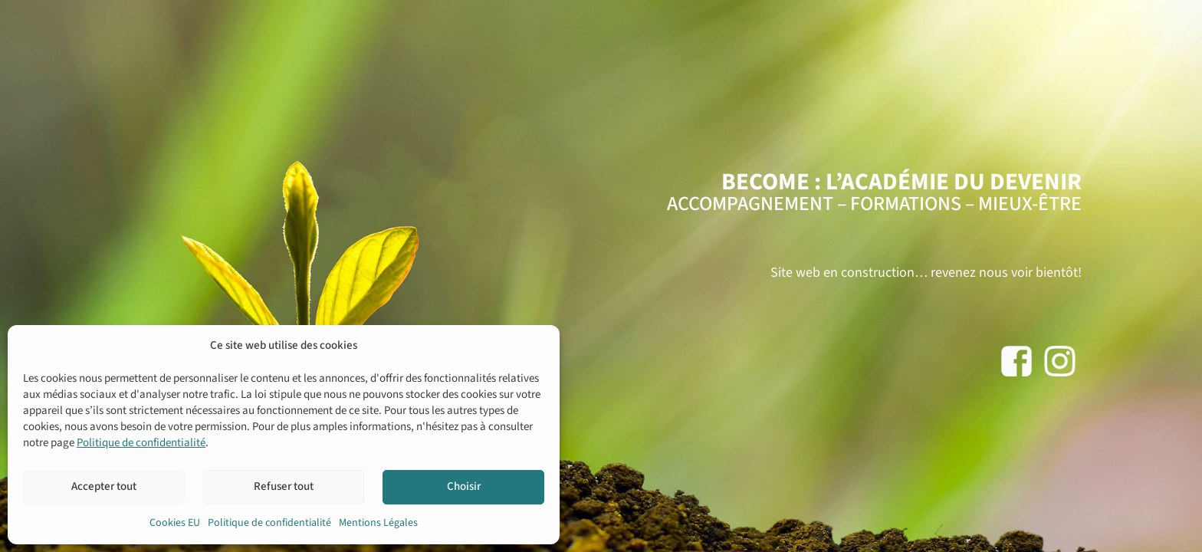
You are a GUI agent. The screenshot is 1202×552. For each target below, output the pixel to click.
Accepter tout (103, 486)
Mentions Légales (378, 523)
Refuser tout (284, 486)
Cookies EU (174, 523)
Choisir (464, 486)
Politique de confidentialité (141, 443)
